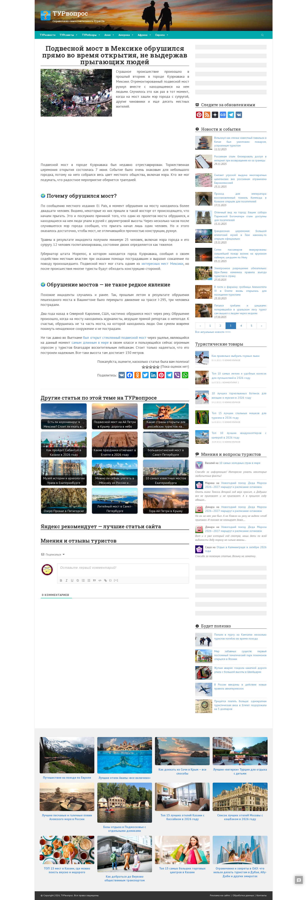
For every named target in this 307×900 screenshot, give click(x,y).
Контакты (261, 895)
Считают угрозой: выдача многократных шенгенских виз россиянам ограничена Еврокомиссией (240, 179)
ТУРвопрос (70, 13)
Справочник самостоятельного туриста (78, 21)
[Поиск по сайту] (262, 35)
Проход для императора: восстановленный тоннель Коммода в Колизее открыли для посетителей (240, 197)
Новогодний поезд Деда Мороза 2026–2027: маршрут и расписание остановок (236, 485)
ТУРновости (47, 35)
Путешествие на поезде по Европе (67, 777)
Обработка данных (243, 895)
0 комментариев (231, 360)
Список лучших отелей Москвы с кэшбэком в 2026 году (240, 817)
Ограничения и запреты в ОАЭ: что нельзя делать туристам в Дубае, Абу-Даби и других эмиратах (240, 872)
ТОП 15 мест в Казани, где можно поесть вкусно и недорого (67, 870)
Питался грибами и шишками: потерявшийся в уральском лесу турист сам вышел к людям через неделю (240, 309)
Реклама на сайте (220, 895)
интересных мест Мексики (162, 263)
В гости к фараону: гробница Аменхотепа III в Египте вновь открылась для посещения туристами (240, 290)
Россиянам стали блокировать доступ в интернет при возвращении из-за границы (240, 158)
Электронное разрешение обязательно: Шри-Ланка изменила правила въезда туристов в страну (240, 272)
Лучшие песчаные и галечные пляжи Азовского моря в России (67, 817)
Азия (109, 35)
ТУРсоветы (68, 35)
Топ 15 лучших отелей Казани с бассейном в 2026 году (182, 817)
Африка (144, 35)
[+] (116, 580)
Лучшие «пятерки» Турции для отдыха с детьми (240, 771)
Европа (162, 35)
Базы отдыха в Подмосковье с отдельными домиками (124, 829)
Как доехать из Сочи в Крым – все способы (182, 771)
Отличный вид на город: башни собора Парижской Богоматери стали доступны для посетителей (240, 216)
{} (110, 580)
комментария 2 (231, 382)
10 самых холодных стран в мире (239, 463)
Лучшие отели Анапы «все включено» (124, 778)
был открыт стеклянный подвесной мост (114, 337)
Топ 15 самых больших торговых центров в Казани (182, 870)
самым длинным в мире (90, 342)
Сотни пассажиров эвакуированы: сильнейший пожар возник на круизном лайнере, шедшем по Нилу (240, 253)
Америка (126, 35)
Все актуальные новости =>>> (213, 332)
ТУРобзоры (91, 35)
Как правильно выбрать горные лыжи (235, 356)
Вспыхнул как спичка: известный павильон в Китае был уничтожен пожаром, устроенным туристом (240, 141)
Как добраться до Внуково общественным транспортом (124, 878)
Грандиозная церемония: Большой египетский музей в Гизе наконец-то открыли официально (240, 234)
